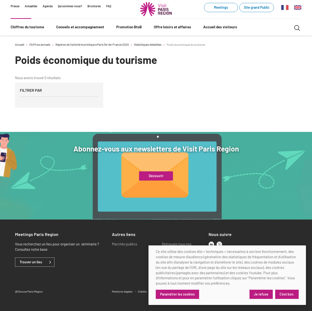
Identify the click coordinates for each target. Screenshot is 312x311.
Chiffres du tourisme (27, 27)
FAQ (108, 6)
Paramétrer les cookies (177, 294)
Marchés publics (124, 244)
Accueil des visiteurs (220, 27)
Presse (15, 6)
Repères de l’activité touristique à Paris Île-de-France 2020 (92, 44)
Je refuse (261, 294)
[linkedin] (211, 244)
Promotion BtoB (129, 27)
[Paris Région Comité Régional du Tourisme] (156, 9)
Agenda (48, 6)
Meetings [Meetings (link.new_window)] (221, 7)
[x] (219, 244)
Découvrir (156, 176)
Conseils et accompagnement (80, 27)
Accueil (19, 44)
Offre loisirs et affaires (172, 27)
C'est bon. (287, 294)
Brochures (94, 6)
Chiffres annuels (39, 44)
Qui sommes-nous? (70, 6)
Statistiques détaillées (148, 44)
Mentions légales (122, 291)
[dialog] (227, 275)
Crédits (142, 291)
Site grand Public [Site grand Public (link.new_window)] (256, 7)
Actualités (31, 6)
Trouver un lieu (31, 262)
